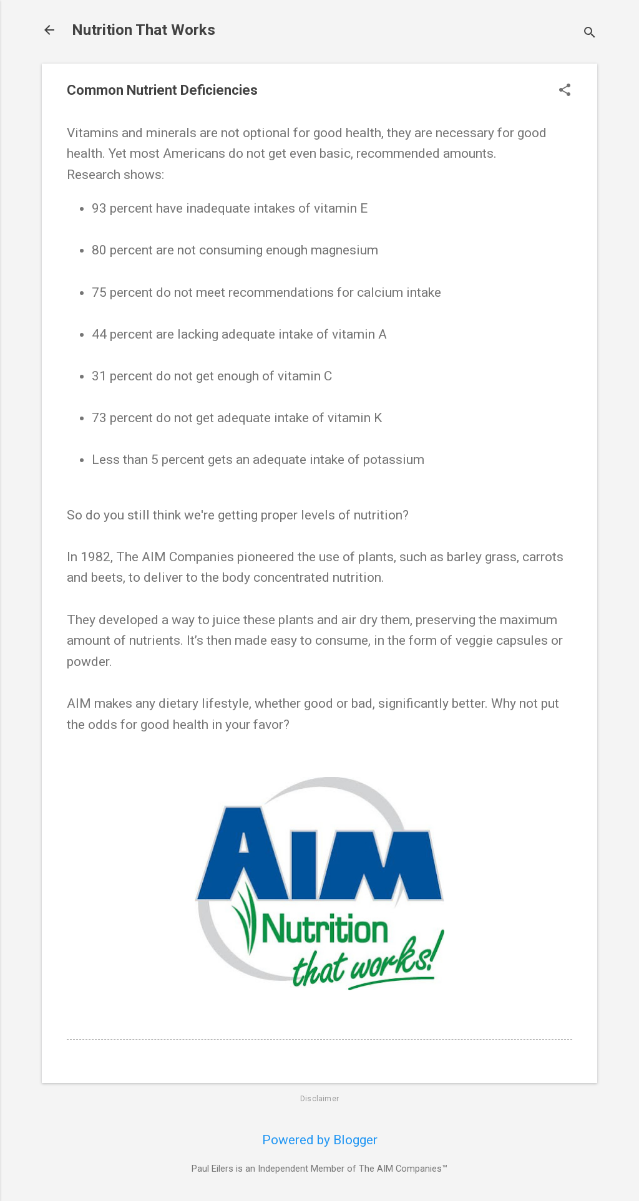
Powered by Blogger (320, 1139)
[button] (564, 91)
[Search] (589, 34)
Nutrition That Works (143, 30)
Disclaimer (319, 1098)
